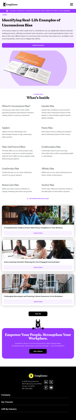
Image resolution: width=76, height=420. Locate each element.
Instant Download (38, 45)
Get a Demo (38, 351)
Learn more (38, 233)
